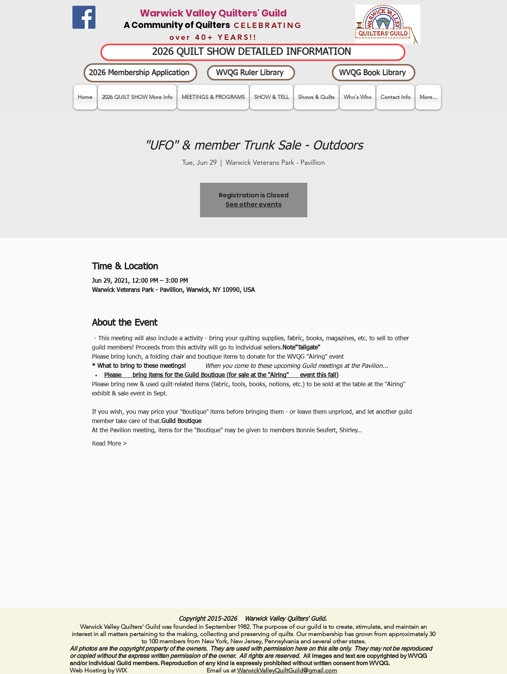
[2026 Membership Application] (140, 72)
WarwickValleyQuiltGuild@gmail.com (287, 670)
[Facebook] (83, 17)
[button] (271, 97)
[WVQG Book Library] (373, 72)
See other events (254, 204)
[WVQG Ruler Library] (251, 72)
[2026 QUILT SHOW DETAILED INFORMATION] (252, 52)
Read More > (109, 444)
